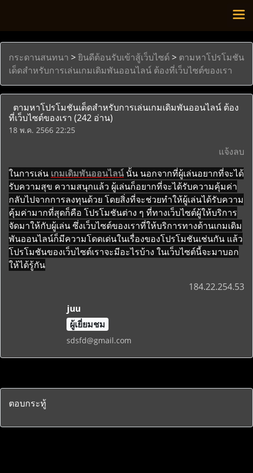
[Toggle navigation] (239, 15)
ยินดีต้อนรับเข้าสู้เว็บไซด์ (124, 57)
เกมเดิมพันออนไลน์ (87, 173)
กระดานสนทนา (39, 57)
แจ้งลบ (231, 151)
